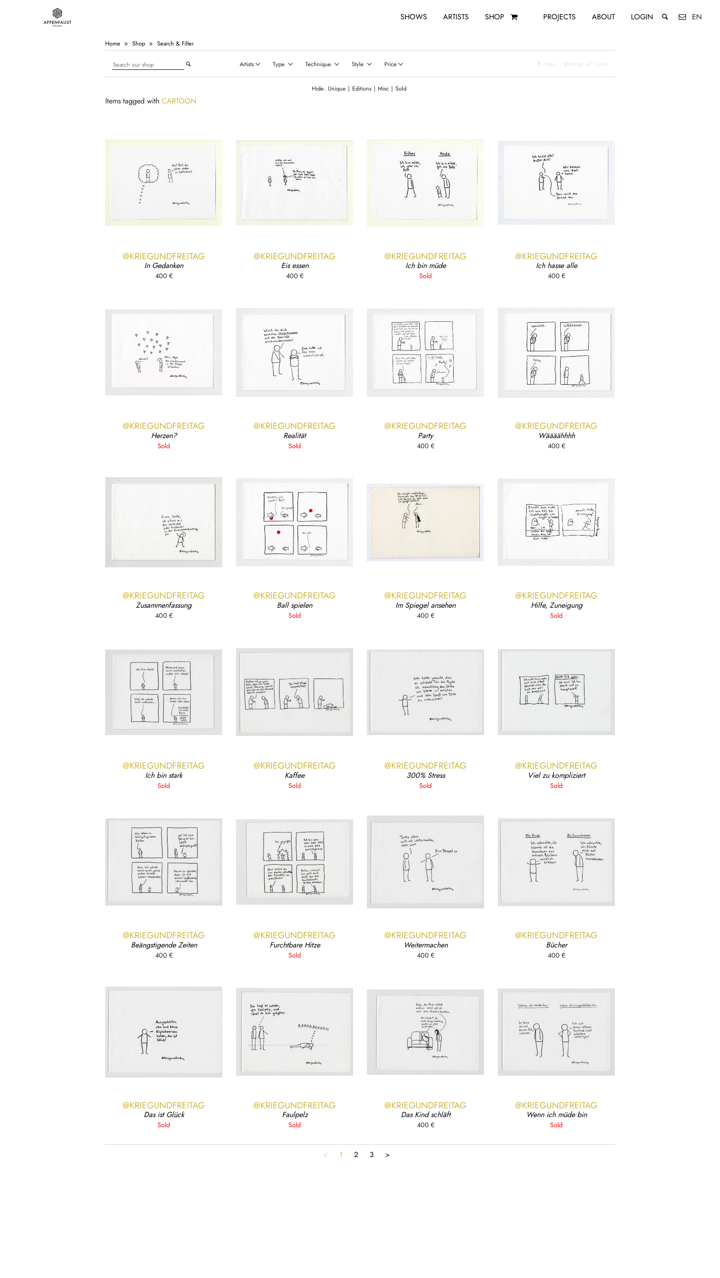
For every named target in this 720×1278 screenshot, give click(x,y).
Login (642, 16)
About (603, 16)
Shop (494, 16)
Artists (456, 16)
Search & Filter (175, 43)
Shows (413, 16)
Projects (559, 16)
